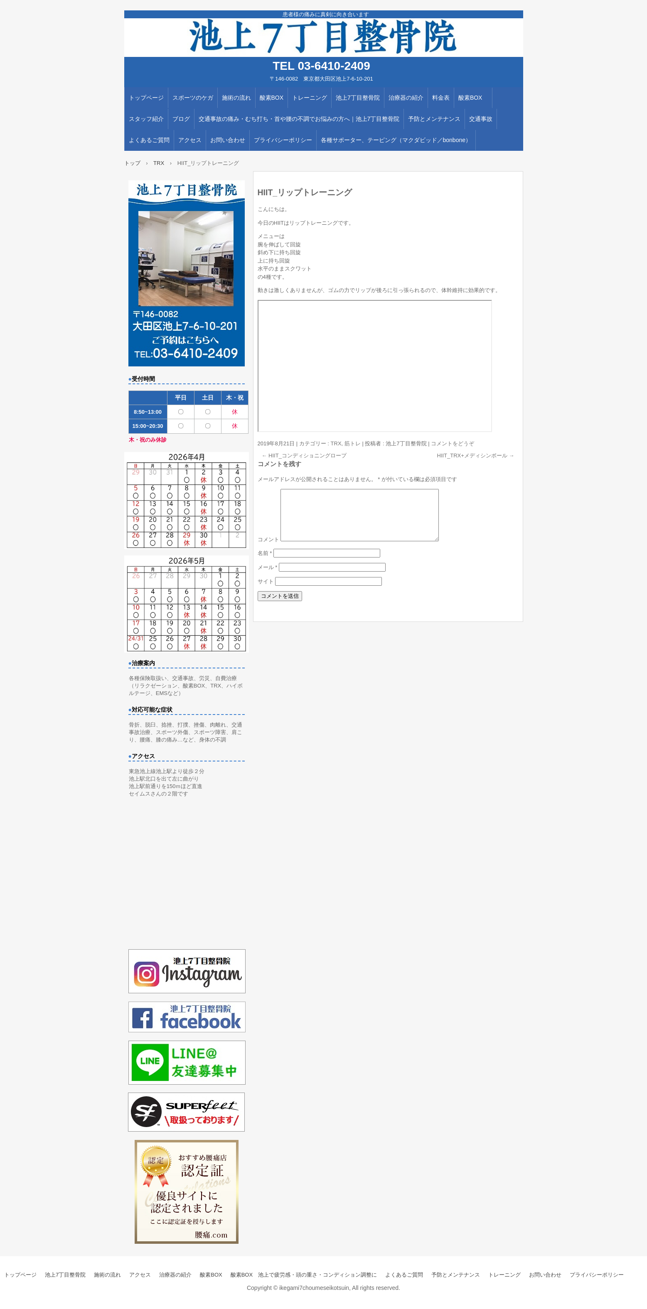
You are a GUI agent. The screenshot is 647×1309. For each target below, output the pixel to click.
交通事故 (480, 118)
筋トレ (352, 443)
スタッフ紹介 (146, 118)
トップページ (146, 97)
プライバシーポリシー (283, 140)
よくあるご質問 (149, 140)
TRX (336, 443)
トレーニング (309, 97)
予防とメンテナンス (434, 118)
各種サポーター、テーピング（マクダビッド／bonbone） (396, 140)
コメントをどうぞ (452, 443)
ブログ (181, 118)
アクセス (190, 140)
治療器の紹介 (406, 97)
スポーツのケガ (192, 97)
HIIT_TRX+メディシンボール (475, 455)
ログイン (636, 1305)
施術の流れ (236, 97)
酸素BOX (272, 97)
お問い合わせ (227, 140)
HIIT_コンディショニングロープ (304, 455)
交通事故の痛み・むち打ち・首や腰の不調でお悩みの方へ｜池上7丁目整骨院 (299, 118)
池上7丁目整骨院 (358, 97)
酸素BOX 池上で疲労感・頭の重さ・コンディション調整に (304, 1275)
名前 (265, 563)
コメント (268, 549)
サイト (266, 591)
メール (268, 577)
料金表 (441, 97)
